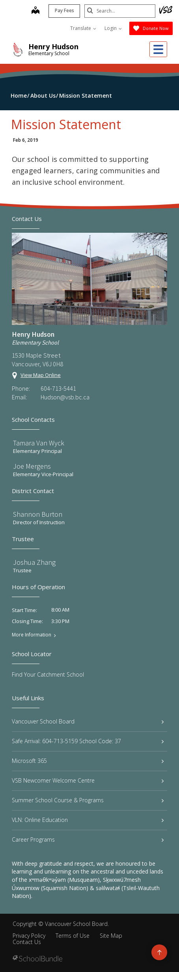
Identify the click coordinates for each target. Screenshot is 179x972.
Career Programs (88, 839)
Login (113, 28)
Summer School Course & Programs (88, 800)
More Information (31, 635)
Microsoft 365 (88, 760)
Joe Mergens (32, 466)
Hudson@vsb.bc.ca (65, 397)
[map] (35, 11)
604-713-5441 (58, 388)
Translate (83, 28)
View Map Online (41, 374)
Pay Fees (64, 10)
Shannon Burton (37, 514)
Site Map (111, 935)
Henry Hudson (53, 46)
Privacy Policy (29, 935)
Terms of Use (73, 935)
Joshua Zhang (34, 562)
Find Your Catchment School (48, 674)
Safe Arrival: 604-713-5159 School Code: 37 (88, 741)
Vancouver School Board (88, 721)
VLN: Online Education (88, 820)
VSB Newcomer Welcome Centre (88, 780)
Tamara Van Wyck (38, 442)
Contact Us (27, 942)
